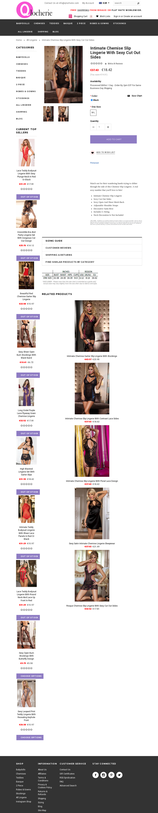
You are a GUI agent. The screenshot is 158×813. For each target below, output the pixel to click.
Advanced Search (68, 785)
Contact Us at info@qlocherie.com (62, 3)
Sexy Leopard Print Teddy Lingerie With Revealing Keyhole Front (26, 715)
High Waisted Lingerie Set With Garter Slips (26, 472)
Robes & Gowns (99, 23)
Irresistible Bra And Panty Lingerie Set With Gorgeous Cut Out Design (26, 236)
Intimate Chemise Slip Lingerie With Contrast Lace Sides (92, 418)
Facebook (95, 775)
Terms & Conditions (43, 779)
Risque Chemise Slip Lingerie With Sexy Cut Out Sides (92, 606)
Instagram (103, 775)
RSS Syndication (67, 778)
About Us (42, 769)
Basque (68, 23)
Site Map (42, 810)
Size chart (137, 96)
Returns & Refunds (42, 793)
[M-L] (93, 113)
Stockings (119, 23)
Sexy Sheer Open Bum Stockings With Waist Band (26, 355)
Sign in (117, 16)
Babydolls (22, 23)
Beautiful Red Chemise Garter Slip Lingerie (26, 296)
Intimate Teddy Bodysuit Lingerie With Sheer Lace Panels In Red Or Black (26, 533)
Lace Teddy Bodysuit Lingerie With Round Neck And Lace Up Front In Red (26, 596)
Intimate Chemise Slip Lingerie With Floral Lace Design (92, 481)
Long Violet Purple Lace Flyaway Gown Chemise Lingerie (26, 413)
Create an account (133, 16)
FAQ (61, 781)
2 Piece (81, 23)
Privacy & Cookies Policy (45, 786)
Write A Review (115, 63)
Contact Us (65, 769)
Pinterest (94, 163)
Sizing (41, 802)
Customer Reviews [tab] (58, 248)
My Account (88, 3)
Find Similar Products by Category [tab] (70, 262)
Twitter (119, 775)
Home (19, 40)
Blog (40, 806)
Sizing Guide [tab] (54, 241)
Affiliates (42, 774)
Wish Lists (105, 16)
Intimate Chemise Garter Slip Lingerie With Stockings (92, 356)
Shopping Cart (83, 16)
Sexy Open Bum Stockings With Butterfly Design (26, 656)
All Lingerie (25, 32)
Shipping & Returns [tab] (59, 255)
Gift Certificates (67, 774)
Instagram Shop (23, 801)
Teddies (54, 23)
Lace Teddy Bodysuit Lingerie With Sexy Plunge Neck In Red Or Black (26, 175)
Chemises (39, 23)
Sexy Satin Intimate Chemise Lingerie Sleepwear (92, 543)
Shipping (42, 798)
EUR (103, 3)
